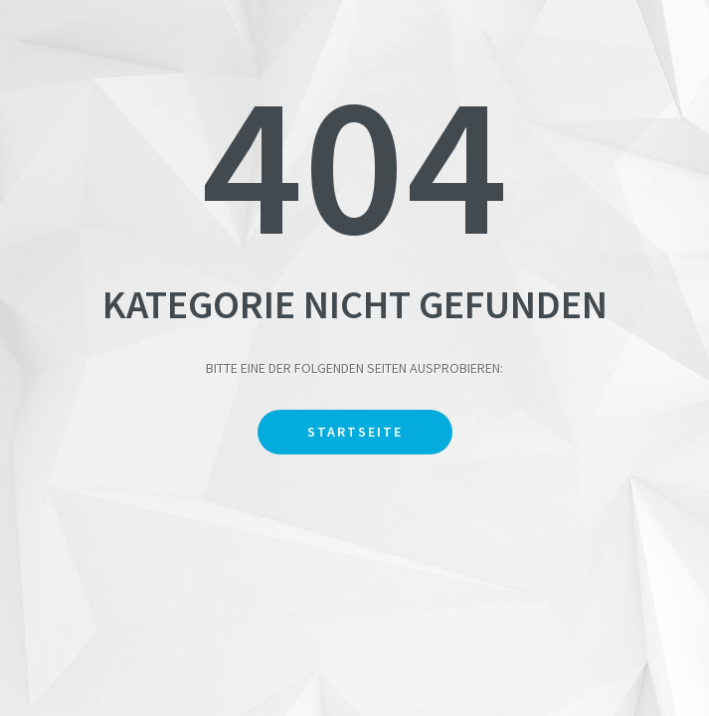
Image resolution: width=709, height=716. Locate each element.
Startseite (355, 432)
